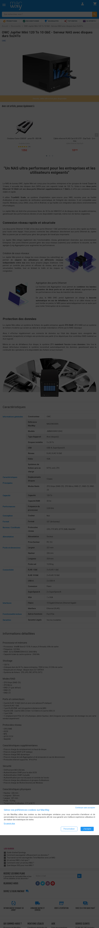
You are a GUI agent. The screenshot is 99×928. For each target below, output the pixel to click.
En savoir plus (9, 824)
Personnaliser (69, 829)
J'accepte (87, 829)
